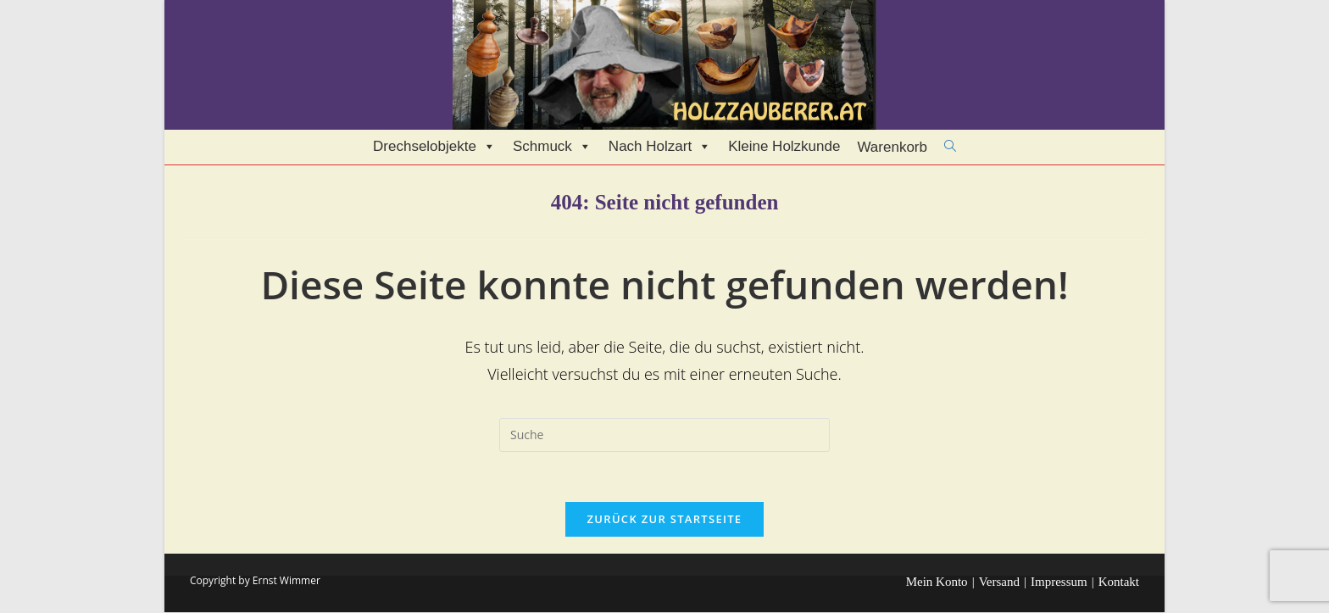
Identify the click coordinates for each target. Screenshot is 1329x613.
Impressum (1059, 582)
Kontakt (1118, 582)
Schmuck (552, 147)
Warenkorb (892, 147)
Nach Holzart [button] (660, 147)
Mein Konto (937, 582)
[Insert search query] (664, 435)
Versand (999, 582)
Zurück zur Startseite (664, 519)
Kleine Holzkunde (784, 146)
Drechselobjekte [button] (434, 147)
